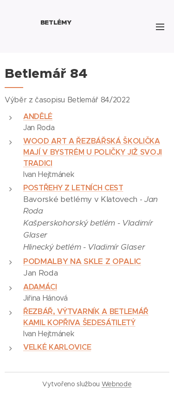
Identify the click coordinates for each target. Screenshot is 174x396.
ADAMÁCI (40, 287)
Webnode (117, 384)
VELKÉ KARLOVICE (57, 347)
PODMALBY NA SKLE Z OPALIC (82, 261)
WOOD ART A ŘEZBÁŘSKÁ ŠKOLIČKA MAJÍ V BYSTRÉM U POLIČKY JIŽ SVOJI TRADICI (92, 152)
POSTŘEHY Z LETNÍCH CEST (73, 188)
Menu (160, 26)
